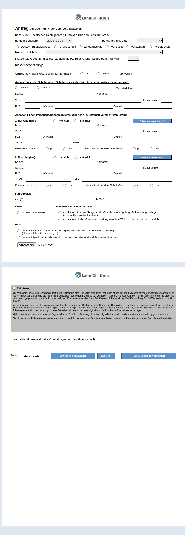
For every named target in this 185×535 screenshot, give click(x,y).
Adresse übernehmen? (152, 120)
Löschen (106, 355)
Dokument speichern (73, 355)
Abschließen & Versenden (149, 355)
